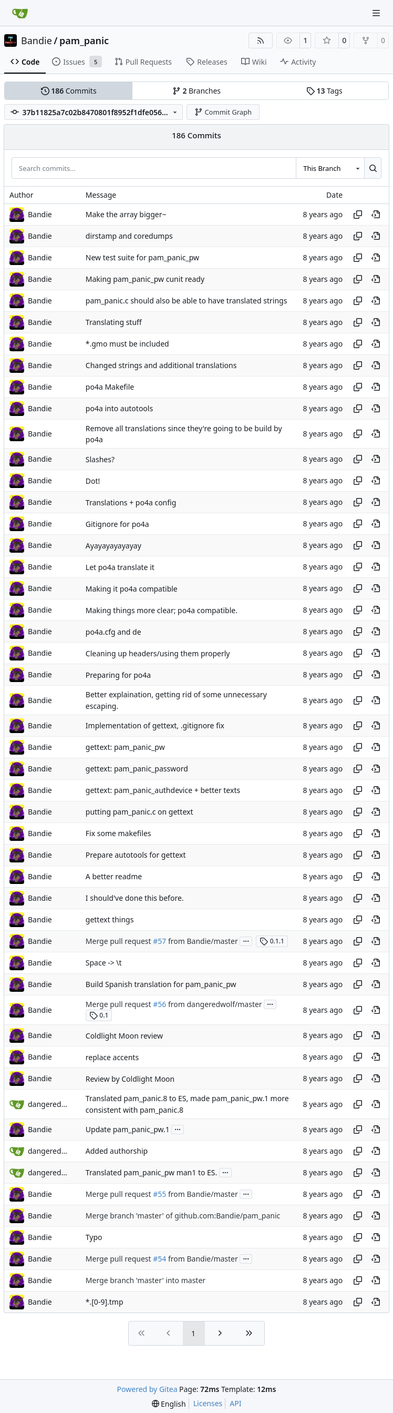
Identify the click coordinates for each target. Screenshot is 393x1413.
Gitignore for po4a (117, 524)
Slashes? (100, 459)
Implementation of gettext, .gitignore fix (155, 725)
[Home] (20, 13)
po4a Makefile (110, 387)
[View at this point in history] (376, 214)
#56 (159, 1004)
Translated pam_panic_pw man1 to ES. (152, 1172)
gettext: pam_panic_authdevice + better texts (163, 790)
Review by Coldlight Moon (130, 1079)
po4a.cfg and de (113, 632)
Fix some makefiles (118, 833)
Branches (196, 91)
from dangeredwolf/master (214, 1004)
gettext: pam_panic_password (137, 769)
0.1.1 (272, 941)
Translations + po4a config (131, 502)
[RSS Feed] (261, 40)
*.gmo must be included (127, 344)
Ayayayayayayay (113, 546)
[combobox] (330, 167)
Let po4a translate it (120, 567)
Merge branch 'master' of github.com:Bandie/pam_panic (183, 1216)
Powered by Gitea (147, 1389)
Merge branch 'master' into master (145, 1280)
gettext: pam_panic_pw (125, 747)
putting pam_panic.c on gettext (139, 812)
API (235, 1403)
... (246, 940)
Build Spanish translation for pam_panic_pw (161, 984)
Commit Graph (223, 112)
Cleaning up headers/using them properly (158, 653)
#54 (159, 1259)
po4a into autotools (119, 408)
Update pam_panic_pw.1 (128, 1129)
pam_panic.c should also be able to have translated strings (186, 301)
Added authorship (117, 1151)
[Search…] (372, 167)
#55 (159, 1194)
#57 (159, 941)
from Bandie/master (201, 941)
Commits (69, 91)
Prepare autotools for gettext (136, 855)
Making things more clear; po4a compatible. (161, 610)
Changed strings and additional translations (161, 365)
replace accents (112, 1057)
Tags (324, 91)
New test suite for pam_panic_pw (142, 257)
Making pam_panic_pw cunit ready (145, 279)
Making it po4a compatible (132, 589)
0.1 (99, 1015)
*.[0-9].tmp (104, 1302)
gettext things (110, 919)
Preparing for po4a (118, 675)
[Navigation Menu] (377, 13)
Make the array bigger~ (126, 214)
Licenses (208, 1403)
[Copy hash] (358, 214)
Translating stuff (114, 322)
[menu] (169, 1404)
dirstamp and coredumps (129, 236)
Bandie (36, 40)
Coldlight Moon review (124, 1036)
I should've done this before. (135, 898)
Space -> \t (104, 963)
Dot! (93, 481)
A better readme (114, 876)
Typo (94, 1237)
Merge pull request (119, 941)
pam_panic (84, 40)
